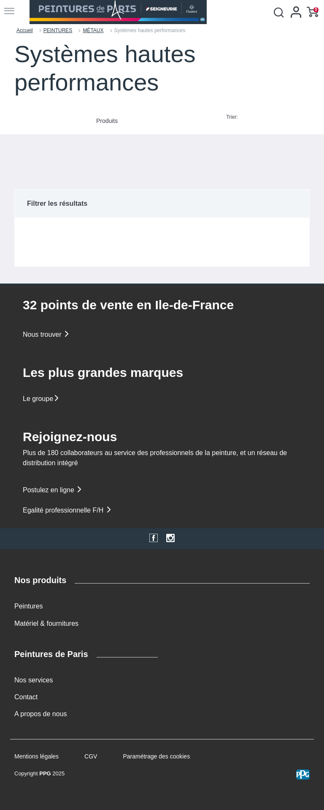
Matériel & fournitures (46, 623)
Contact (26, 697)
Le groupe (41, 398)
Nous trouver (46, 334)
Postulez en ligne (53, 490)
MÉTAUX (93, 30)
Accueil (24, 30)
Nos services (33, 680)
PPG (45, 773)
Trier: (232, 117)
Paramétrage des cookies (156, 756)
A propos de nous (40, 713)
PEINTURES (58, 30)
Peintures (28, 606)
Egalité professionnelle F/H (67, 510)
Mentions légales (36, 756)
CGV (90, 756)
